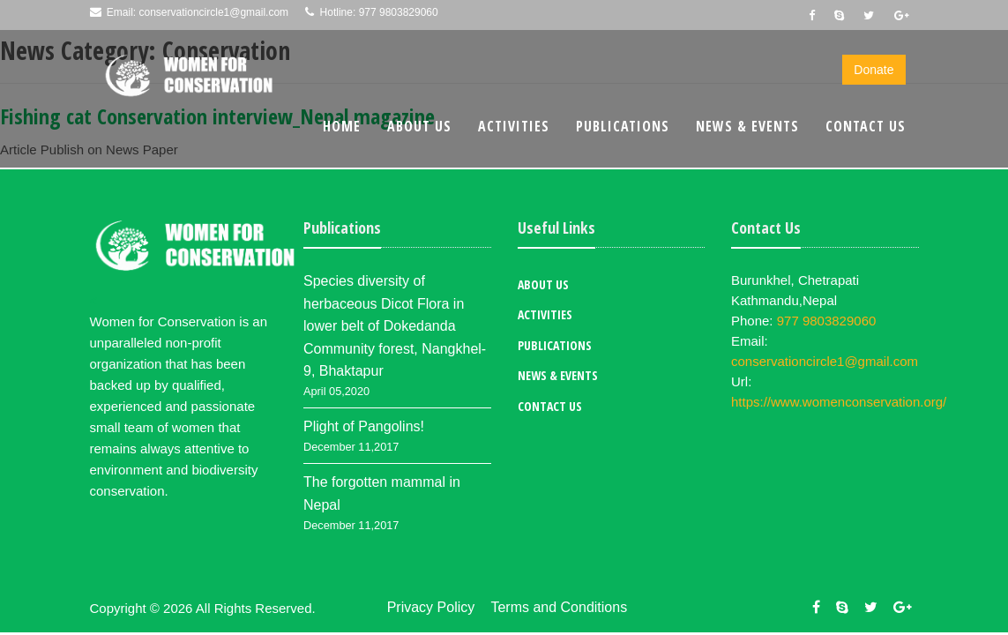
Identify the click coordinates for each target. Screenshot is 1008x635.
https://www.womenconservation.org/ (838, 401)
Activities (513, 126)
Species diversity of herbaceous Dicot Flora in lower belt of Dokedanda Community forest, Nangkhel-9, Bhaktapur (394, 325)
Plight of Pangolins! (363, 426)
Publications (622, 126)
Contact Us (865, 126)
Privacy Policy (431, 607)
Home (342, 126)
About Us (419, 126)
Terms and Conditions (558, 607)
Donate (873, 70)
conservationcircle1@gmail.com (214, 12)
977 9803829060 (398, 12)
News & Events (747, 126)
